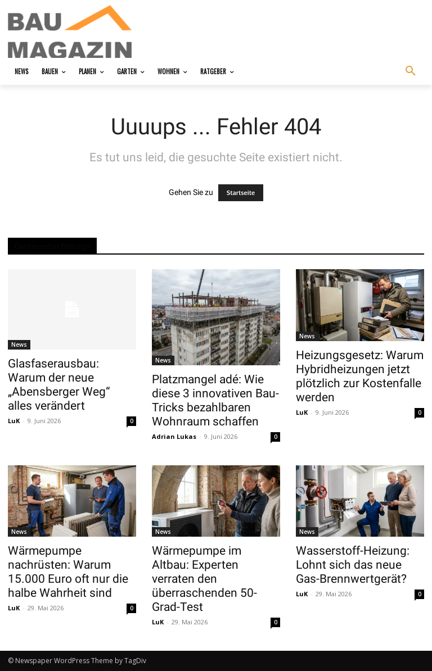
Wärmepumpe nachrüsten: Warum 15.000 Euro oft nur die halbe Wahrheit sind (68, 572)
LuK (14, 420)
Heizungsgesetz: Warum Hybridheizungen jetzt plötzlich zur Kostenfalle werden (360, 376)
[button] (410, 71)
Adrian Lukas (174, 436)
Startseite (241, 193)
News (19, 344)
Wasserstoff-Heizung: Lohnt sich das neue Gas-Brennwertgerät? (353, 565)
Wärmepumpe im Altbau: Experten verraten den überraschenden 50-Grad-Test (204, 579)
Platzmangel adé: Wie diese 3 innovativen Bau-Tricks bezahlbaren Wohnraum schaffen (215, 400)
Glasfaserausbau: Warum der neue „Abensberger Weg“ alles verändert (59, 384)
